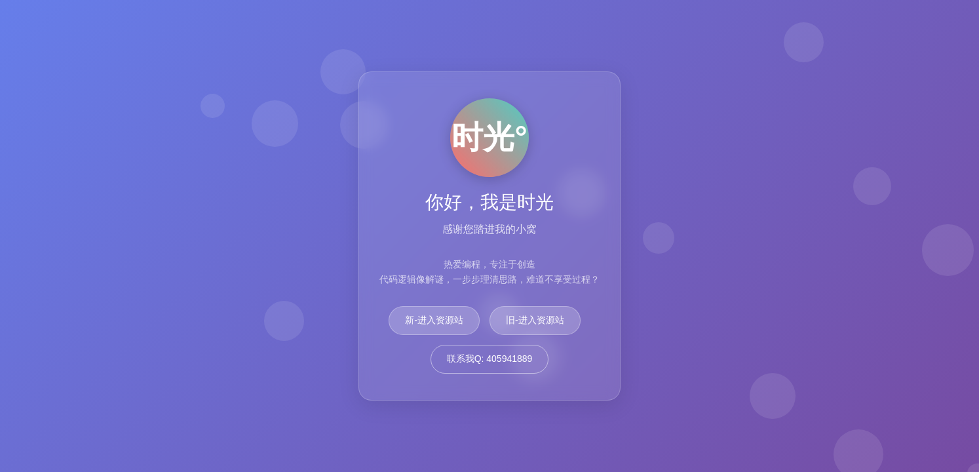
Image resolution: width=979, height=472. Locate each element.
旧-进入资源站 (535, 320)
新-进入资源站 (434, 320)
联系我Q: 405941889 (490, 358)
